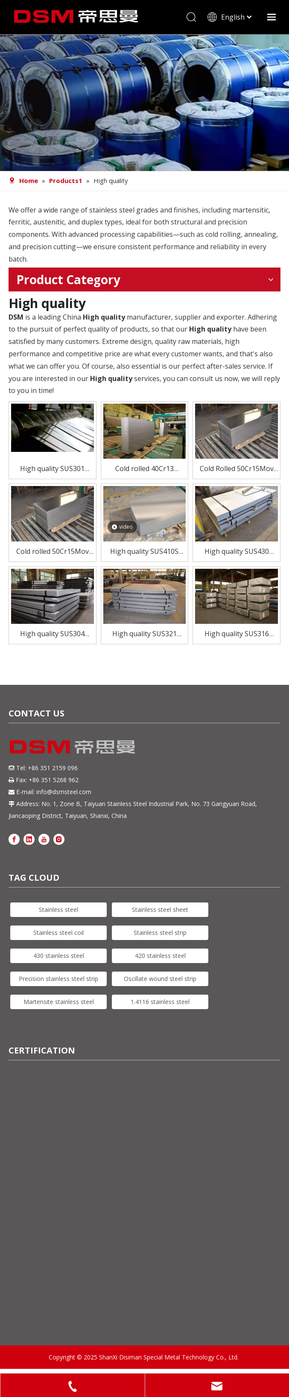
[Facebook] (14, 838)
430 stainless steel (58, 956)
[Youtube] (44, 838)
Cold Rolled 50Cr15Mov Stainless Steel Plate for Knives (236, 469)
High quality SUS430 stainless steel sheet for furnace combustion (237, 552)
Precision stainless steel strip (58, 979)
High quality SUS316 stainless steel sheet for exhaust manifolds (237, 634)
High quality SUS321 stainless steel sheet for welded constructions (144, 634)
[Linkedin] (29, 838)
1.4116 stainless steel (160, 1002)
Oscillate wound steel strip (160, 979)
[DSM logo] (73, 746)
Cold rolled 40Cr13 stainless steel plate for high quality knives (144, 469)
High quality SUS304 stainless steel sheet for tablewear (52, 634)
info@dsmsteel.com (63, 792)
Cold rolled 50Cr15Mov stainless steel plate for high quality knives (52, 552)
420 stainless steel (160, 956)
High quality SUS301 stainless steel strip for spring (52, 469)
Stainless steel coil (58, 932)
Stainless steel (58, 909)
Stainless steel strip (160, 932)
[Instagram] (58, 838)
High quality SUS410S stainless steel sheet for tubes (144, 552)
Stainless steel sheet (160, 909)
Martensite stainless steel (58, 1002)
